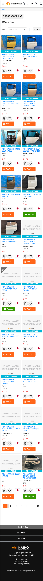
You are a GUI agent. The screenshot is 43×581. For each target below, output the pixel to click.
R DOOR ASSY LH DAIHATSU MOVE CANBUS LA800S (29, 104)
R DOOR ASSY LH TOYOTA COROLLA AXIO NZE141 (11, 429)
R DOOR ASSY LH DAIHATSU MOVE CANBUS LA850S (8, 56)
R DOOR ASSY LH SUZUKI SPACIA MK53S (32, 195)
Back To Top (21, 527)
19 (38, 506)
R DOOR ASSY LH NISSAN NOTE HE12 (30, 55)
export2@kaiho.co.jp (23, 564)
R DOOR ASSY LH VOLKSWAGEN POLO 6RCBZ (9, 289)
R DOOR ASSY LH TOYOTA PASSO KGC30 (10, 335)
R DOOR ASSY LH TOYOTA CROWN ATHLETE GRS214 (29, 476)
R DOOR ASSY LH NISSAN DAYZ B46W (9, 241)
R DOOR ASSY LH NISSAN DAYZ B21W (30, 335)
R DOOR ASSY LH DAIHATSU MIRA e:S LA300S (30, 289)
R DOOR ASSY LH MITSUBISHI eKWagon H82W (31, 429)
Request (29, 214)
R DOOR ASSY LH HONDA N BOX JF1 (11, 195)
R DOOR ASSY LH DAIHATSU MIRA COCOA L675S (11, 104)
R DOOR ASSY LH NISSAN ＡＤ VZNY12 (30, 380)
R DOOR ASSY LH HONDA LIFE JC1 (11, 475)
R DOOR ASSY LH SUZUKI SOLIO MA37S (11, 150)
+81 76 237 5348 (22, 559)
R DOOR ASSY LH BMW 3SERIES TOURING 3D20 (31, 150)
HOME (4, 9)
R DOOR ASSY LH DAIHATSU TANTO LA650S (8, 381)
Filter (37, 29)
